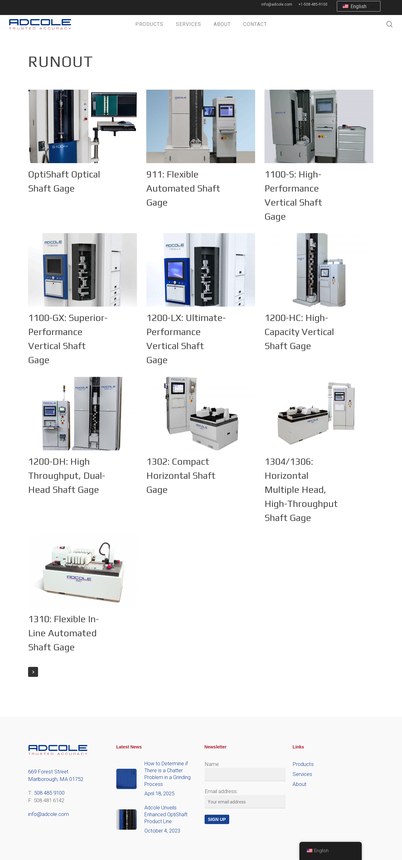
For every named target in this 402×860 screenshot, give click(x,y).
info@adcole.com (48, 814)
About (300, 784)
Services (302, 774)
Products (303, 764)
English (354, 6)
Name (212, 764)
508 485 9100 (49, 793)
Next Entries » (33, 672)
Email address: (221, 791)
